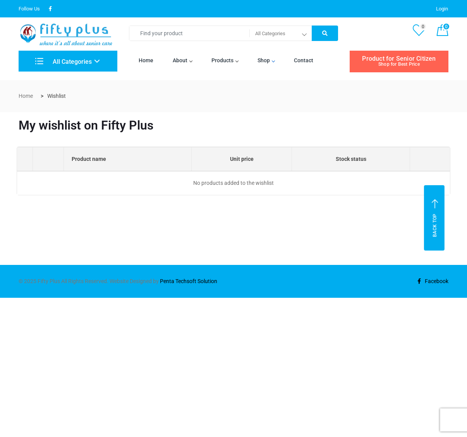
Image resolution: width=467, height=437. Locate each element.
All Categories (63, 61)
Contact (303, 60)
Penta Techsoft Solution (188, 281)
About (182, 60)
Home (146, 60)
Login (442, 9)
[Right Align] (325, 33)
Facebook (432, 281)
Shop (266, 60)
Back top (435, 218)
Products (224, 60)
